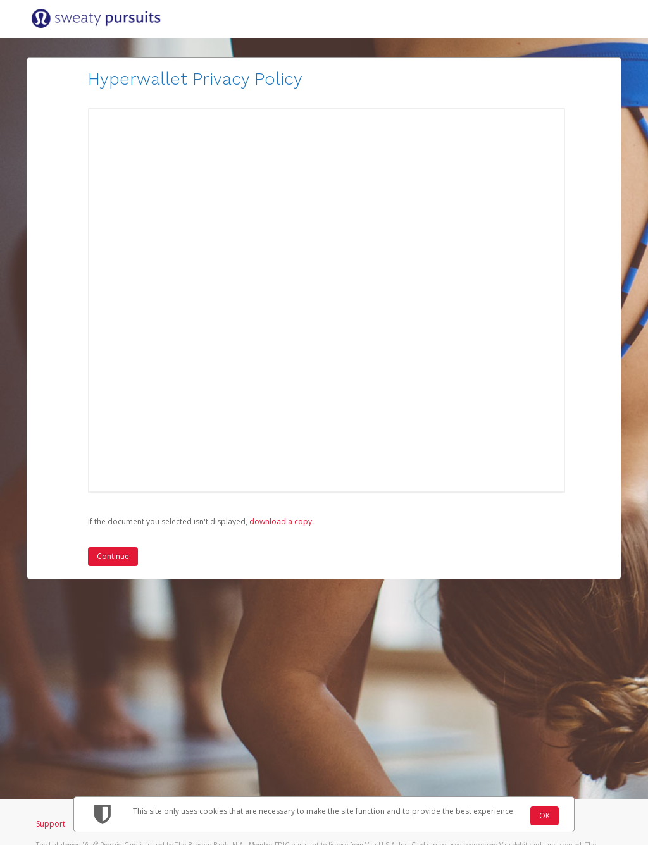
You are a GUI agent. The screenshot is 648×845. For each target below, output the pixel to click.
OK (544, 815)
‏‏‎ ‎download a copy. (280, 521)
